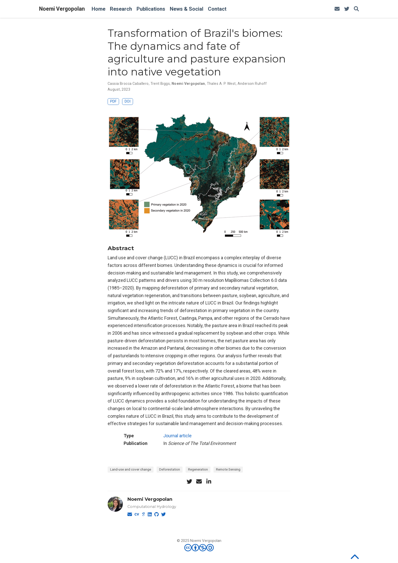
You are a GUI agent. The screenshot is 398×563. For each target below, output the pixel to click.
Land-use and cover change (130, 469)
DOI (127, 101)
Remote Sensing (228, 469)
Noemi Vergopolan (62, 9)
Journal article (177, 435)
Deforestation (169, 469)
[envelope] (337, 9)
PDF (113, 101)
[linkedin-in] (208, 481)
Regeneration (198, 469)
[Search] (356, 9)
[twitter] (346, 9)
